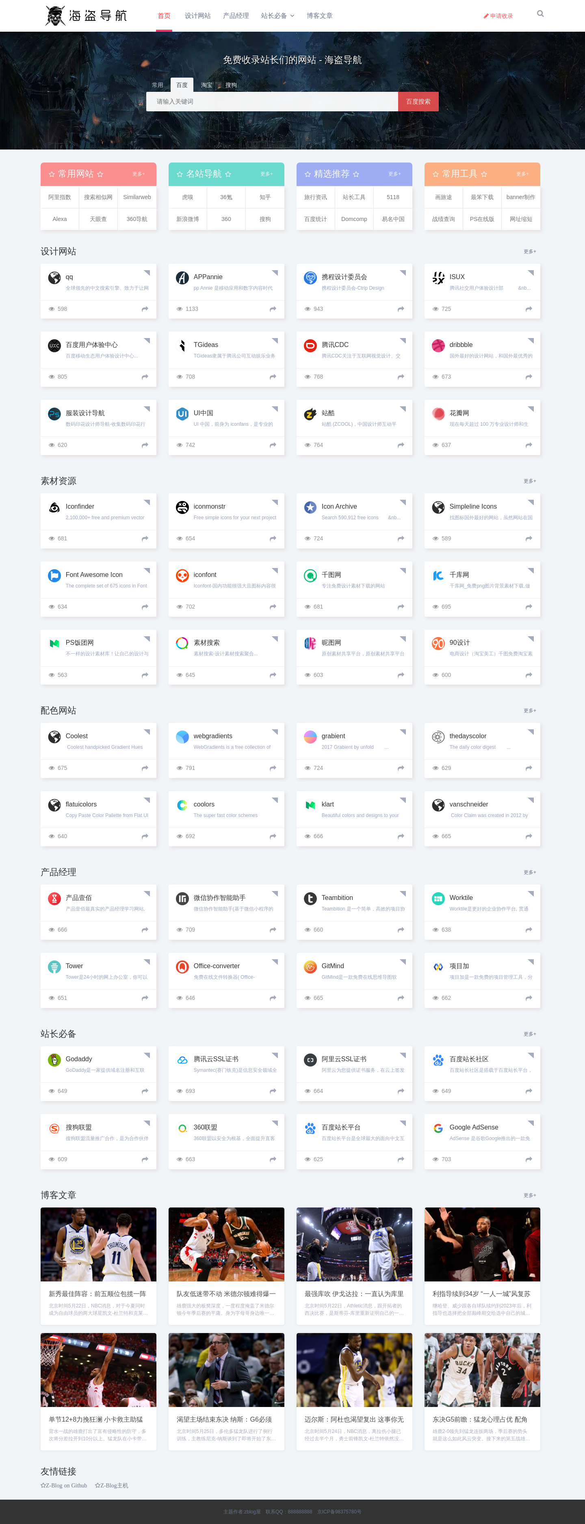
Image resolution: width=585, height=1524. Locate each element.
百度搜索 (418, 105)
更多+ (138, 178)
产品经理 (237, 15)
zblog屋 (252, 1512)
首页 (164, 15)
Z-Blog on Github (66, 1489)
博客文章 (322, 15)
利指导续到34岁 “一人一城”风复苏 (482, 1297)
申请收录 (498, 16)
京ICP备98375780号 (339, 1512)
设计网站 (199, 15)
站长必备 (275, 15)
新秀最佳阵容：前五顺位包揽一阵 (97, 1297)
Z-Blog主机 (114, 1489)
